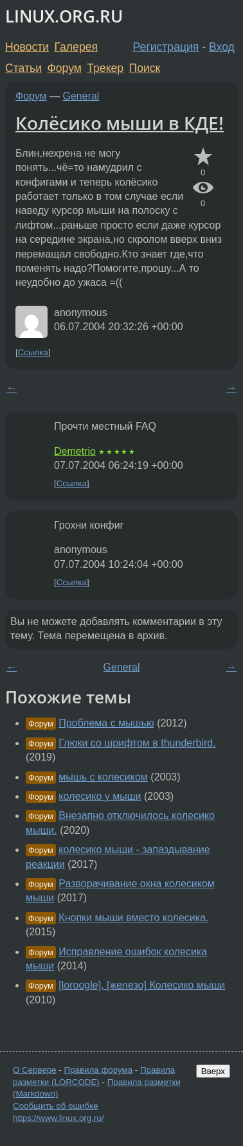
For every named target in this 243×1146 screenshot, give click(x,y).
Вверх (213, 1071)
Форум (64, 68)
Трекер (105, 68)
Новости (27, 46)
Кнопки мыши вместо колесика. (133, 917)
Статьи (23, 68)
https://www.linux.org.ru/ (58, 1118)
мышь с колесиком (103, 776)
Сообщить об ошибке (55, 1106)
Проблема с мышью (106, 723)
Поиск (145, 68)
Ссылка (33, 352)
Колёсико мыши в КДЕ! (119, 122)
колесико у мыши (100, 796)
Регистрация (166, 46)
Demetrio (75, 451)
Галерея (76, 46)
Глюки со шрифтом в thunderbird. (137, 742)
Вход (222, 46)
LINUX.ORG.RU (64, 16)
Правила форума (98, 1070)
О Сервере (35, 1070)
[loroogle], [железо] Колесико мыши (142, 985)
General (81, 96)
